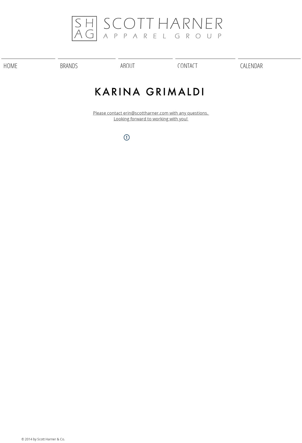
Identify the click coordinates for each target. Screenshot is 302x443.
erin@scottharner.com (145, 113)
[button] (87, 63)
